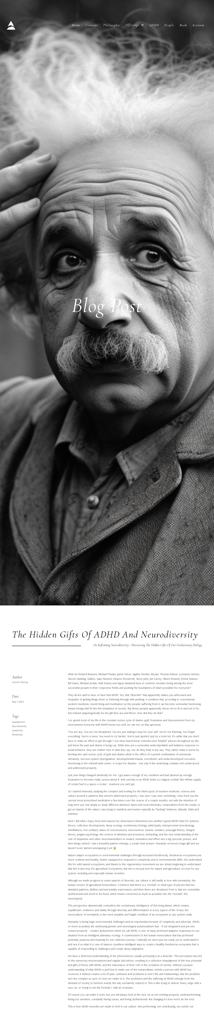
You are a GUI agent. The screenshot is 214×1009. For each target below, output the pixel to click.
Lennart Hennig (20, 682)
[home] (12, 25)
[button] (134, 25)
